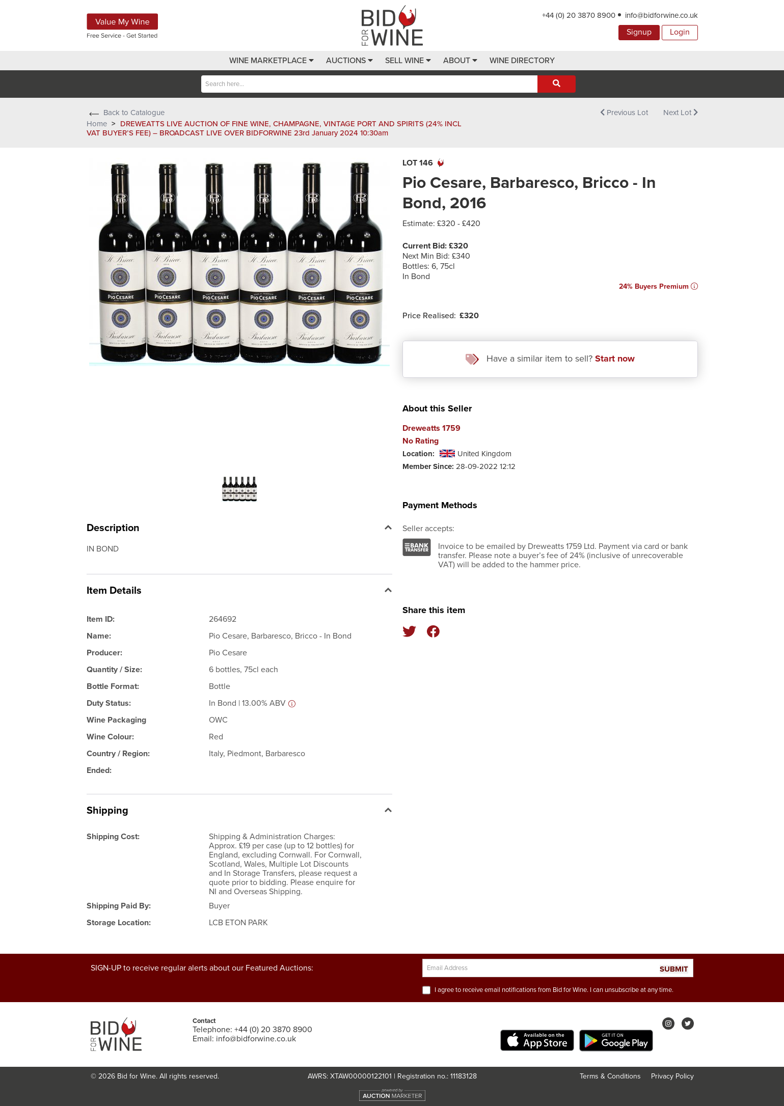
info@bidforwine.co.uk (661, 15)
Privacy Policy (672, 1076)
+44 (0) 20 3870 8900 (578, 15)
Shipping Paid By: (119, 905)
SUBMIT (674, 969)
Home (97, 123)
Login (680, 32)
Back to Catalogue (126, 112)
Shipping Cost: (113, 836)
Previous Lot (624, 112)
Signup (639, 32)
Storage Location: (119, 922)
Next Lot (680, 112)
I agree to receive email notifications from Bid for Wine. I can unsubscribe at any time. (554, 990)
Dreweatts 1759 (431, 428)
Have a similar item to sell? (550, 359)
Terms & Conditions (610, 1076)
